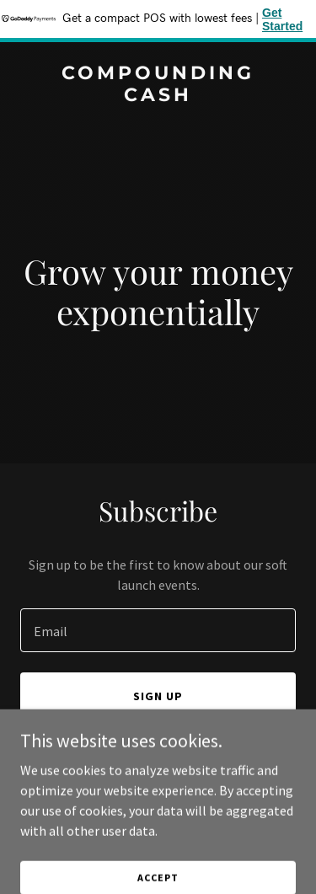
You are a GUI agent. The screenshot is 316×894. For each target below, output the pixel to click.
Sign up (158, 696)
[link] (158, 96)
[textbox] (158, 630)
